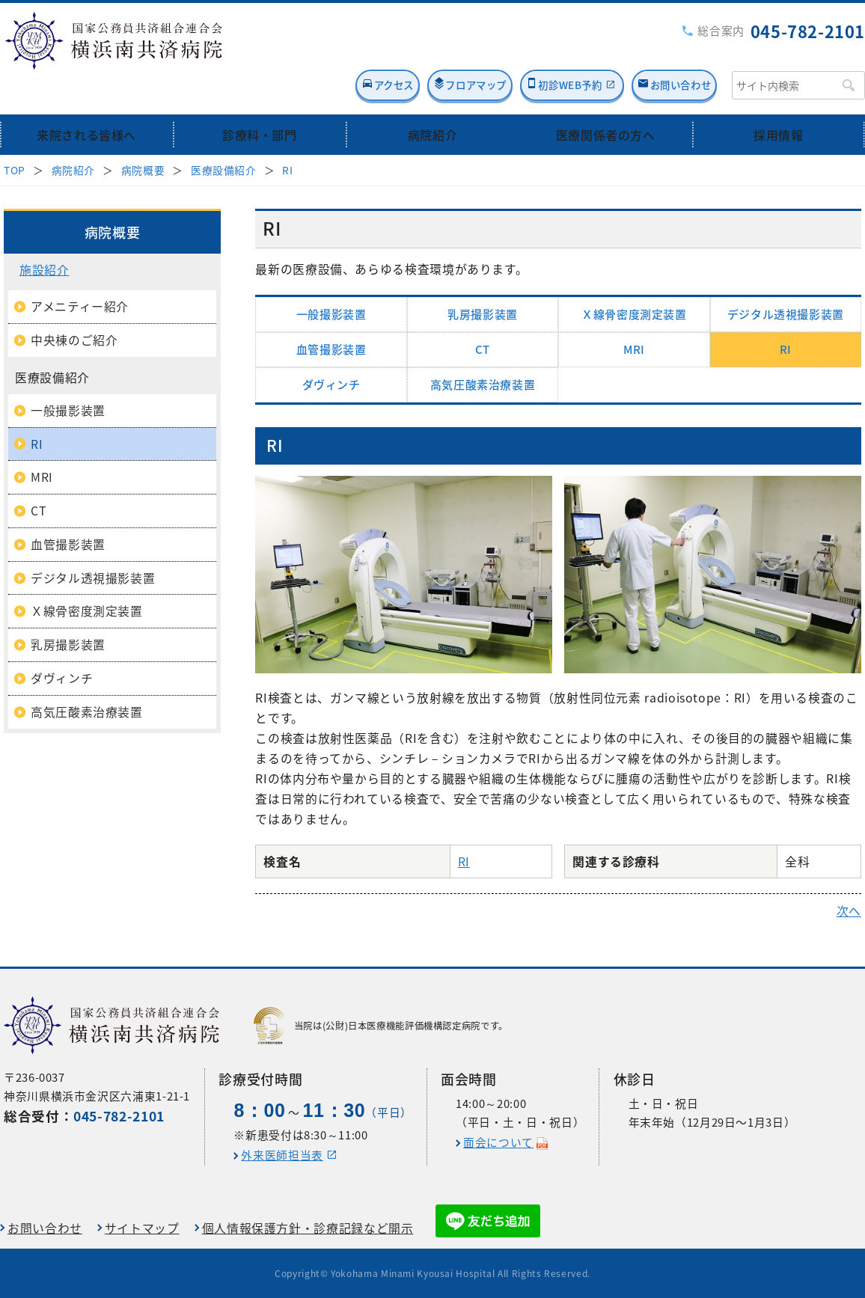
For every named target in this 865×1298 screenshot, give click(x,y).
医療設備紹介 (224, 134)
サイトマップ (142, 1227)
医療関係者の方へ (605, 99)
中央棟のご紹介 (74, 304)
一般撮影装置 (331, 279)
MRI (634, 314)
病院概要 (143, 134)
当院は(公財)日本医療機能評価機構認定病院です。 (381, 1025)
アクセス (295, 49)
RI (287, 134)
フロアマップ (405, 49)
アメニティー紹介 (80, 271)
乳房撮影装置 (482, 279)
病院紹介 (433, 99)
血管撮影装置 (331, 314)
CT (482, 314)
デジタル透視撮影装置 (785, 279)
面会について (498, 1141)
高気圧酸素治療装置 (483, 349)
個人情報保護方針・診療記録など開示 (308, 1227)
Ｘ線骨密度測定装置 (634, 279)
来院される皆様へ (86, 99)
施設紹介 (44, 234)
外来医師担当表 (282, 1154)
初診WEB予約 (528, 49)
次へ (849, 875)
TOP (14, 134)
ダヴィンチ (331, 349)
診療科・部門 (260, 99)
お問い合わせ (670, 49)
